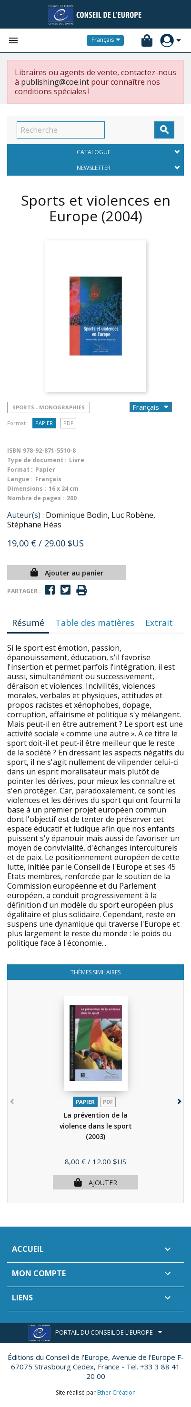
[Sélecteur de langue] (107, 40)
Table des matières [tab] (94, 622)
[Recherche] (61, 130)
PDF (68, 422)
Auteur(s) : (25, 515)
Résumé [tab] (28, 622)
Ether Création (116, 1392)
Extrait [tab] (159, 622)
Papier (44, 422)
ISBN (14, 450)
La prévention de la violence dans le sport (96, 1125)
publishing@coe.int (55, 82)
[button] (178, 1099)
